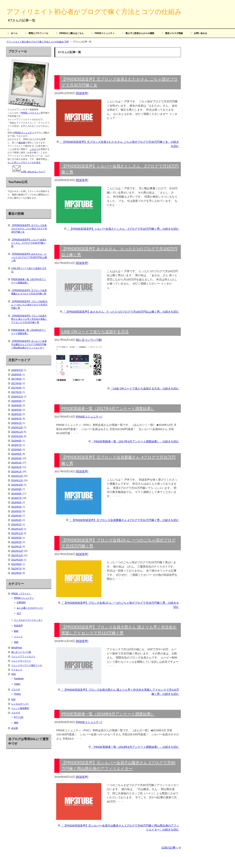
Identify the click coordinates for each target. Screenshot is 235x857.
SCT (19, 613)
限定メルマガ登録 (174, 33)
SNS (13, 674)
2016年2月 (16, 418)
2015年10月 (17, 436)
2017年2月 (16, 392)
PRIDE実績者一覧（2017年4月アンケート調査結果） (108, 408)
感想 (16, 722)
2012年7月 (16, 568)
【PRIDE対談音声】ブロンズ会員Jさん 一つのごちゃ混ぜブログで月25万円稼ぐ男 (29, 304)
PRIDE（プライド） (31, 113)
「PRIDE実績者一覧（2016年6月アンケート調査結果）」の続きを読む (135, 746)
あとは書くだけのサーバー (30, 608)
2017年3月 (16, 388)
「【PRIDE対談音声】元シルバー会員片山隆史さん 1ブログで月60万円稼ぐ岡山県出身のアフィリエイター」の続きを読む (120, 827)
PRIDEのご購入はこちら (71, 33)
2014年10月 (17, 485)
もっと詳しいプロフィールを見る (24, 162)
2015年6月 (16, 449)
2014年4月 (16, 511)
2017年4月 (16, 383)
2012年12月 (17, 551)
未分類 (14, 728)
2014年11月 (17, 480)
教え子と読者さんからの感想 (140, 33)
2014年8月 (16, 493)
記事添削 (21, 602)
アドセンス (16, 669)
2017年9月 (16, 379)
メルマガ (15, 712)
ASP (13, 699)
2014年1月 (16, 524)
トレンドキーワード (21, 661)
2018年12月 (17, 370)
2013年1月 (16, 546)
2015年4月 (16, 458)
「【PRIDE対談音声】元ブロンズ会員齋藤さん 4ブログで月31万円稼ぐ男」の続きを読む (124, 520)
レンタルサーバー (20, 704)
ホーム (14, 33)
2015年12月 (17, 427)
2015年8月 (16, 440)
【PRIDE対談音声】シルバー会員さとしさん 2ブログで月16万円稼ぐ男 (29, 243)
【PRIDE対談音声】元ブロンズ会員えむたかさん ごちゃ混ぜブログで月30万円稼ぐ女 (29, 228)
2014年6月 (16, 502)
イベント (18, 636)
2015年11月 (17, 432)
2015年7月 (16, 445)
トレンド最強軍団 (20, 708)
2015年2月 (16, 467)
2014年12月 (17, 476)
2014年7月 (16, 498)
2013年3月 (16, 537)
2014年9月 (16, 489)
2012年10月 (17, 560)
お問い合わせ (200, 33)
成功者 (22, 142)
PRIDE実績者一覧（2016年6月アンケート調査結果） (108, 714)
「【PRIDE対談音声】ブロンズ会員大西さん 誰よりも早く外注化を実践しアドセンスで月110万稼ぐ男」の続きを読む (120, 691)
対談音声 (81, 93)
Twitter (17, 684)
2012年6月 (16, 573)
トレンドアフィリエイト (23, 656)
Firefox (17, 694)
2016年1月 (16, 423)
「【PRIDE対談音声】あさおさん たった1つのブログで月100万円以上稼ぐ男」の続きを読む (121, 311)
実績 (16, 642)
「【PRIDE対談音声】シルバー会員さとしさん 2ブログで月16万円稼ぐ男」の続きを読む (123, 228)
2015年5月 (16, 454)
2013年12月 (17, 529)
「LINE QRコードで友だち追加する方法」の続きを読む (144, 388)
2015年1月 (16, 471)
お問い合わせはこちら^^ (28, 171)
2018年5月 (16, 374)
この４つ (34, 149)
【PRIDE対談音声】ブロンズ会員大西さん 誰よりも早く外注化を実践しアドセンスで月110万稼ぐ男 (29, 319)
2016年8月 (16, 405)
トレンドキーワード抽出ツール (26, 665)
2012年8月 (16, 564)
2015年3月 (16, 462)
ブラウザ (15, 689)
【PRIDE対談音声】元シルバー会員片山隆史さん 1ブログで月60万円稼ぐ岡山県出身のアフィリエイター (29, 344)
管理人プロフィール (38, 33)
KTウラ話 (18, 717)
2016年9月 (16, 401)
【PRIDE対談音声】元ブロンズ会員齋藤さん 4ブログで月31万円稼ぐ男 (29, 292)
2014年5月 (16, 507)
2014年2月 (16, 520)
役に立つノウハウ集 (88, 339)
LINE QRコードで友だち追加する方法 (95, 332)
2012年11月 (17, 555)
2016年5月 (16, 410)
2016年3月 (16, 414)
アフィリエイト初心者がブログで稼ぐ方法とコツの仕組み (94, 11)
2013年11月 (17, 533)
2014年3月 (16, 515)
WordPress (16, 647)
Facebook (19, 678)
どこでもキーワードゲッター (28, 620)
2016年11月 (17, 396)
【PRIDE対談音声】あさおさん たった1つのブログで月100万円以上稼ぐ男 (29, 257)
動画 (16, 631)
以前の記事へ (170, 847)
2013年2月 (16, 542)
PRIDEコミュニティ (105, 33)
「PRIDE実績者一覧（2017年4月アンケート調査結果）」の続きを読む (135, 441)
